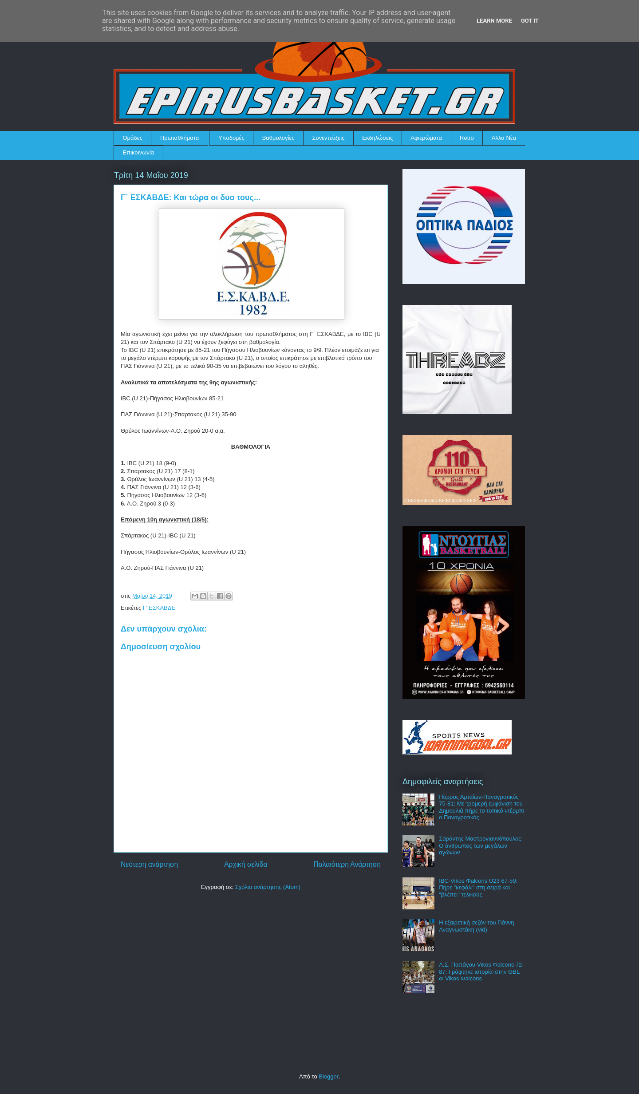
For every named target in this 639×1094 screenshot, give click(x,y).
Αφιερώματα (426, 137)
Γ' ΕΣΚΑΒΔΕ (159, 607)
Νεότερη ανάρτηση (149, 864)
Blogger (328, 1076)
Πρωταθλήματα (179, 137)
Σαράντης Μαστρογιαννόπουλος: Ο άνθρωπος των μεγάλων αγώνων (481, 845)
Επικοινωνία (138, 152)
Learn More (494, 20)
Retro (467, 137)
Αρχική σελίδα (245, 864)
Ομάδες (132, 137)
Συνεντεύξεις (328, 137)
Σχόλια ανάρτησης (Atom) (267, 887)
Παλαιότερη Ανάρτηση (347, 864)
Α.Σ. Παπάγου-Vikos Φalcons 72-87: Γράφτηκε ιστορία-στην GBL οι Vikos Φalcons (481, 971)
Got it (530, 20)
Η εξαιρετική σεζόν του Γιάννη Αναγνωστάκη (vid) (476, 926)
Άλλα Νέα (504, 137)
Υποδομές (231, 137)
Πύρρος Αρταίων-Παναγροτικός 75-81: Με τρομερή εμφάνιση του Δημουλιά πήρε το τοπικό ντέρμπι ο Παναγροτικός (481, 807)
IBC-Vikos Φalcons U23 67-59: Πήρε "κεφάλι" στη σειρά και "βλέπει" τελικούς (478, 887)
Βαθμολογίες (278, 137)
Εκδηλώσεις (377, 137)
